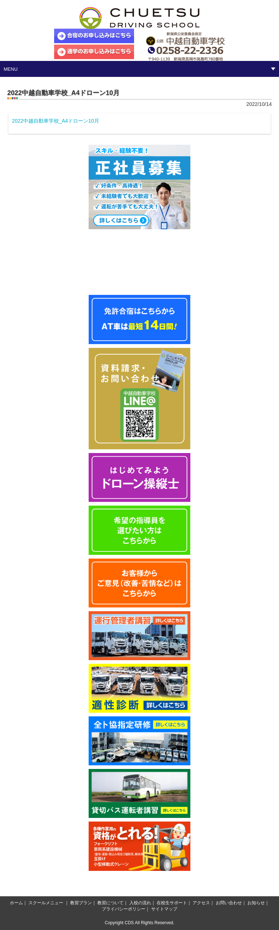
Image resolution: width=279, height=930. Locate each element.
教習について (110, 902)
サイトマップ (164, 909)
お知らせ (256, 902)
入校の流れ (140, 902)
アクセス (201, 902)
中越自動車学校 (139, 18)
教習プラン (81, 902)
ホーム (16, 902)
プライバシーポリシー (123, 909)
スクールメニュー (45, 902)
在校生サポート (172, 902)
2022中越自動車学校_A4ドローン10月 (55, 121)
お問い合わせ (229, 902)
